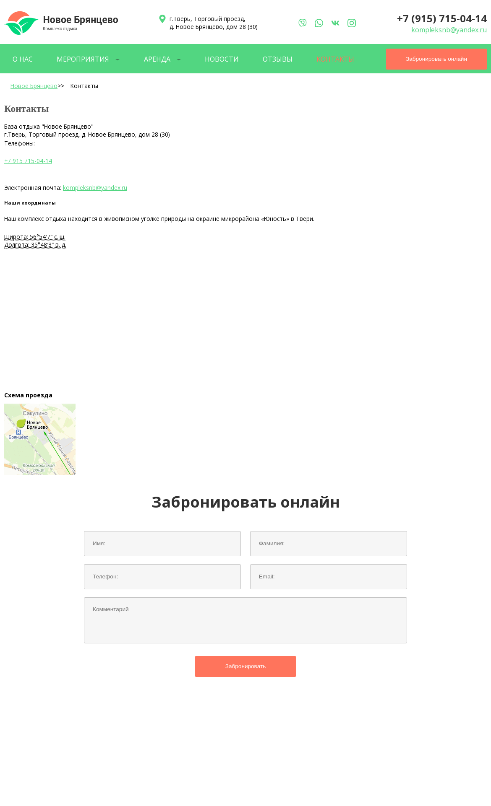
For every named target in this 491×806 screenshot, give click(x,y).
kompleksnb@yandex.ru (449, 29)
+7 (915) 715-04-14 (442, 18)
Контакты (335, 59)
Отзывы (278, 59)
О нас (23, 59)
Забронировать (245, 666)
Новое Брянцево (33, 86)
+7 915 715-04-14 (28, 161)
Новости (222, 59)
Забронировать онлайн (436, 59)
